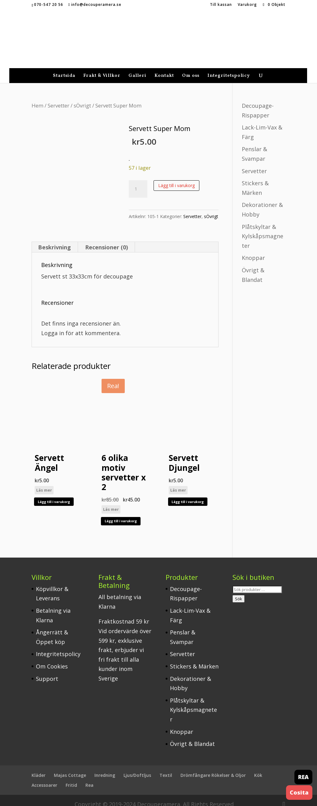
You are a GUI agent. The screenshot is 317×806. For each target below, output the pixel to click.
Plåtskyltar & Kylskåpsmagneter (262, 228)
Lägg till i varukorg (176, 178)
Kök (258, 767)
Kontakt (164, 68)
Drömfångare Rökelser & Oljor (213, 767)
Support (47, 671)
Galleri (137, 68)
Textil (165, 767)
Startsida (64, 68)
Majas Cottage (70, 767)
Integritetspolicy (228, 68)
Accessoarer (44, 777)
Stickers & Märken (194, 658)
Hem (37, 97)
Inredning (104, 767)
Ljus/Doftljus (137, 767)
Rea (89, 777)
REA (303, 777)
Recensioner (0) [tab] (106, 239)
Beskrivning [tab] (54, 239)
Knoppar (253, 250)
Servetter (58, 97)
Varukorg (247, 5)
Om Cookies (52, 658)
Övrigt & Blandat (192, 736)
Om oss (190, 68)
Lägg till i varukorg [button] (54, 494)
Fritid (71, 777)
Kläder (39, 767)
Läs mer (44, 482)
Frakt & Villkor (101, 68)
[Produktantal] (138, 181)
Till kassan (221, 5)
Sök (238, 591)
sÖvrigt (82, 97)
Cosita (299, 792)
